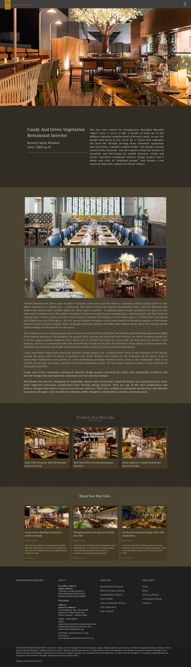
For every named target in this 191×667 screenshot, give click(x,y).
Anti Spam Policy (152, 598)
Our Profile (106, 598)
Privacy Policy (150, 594)
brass (34, 310)
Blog (145, 590)
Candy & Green (107, 133)
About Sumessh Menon (113, 602)
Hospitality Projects (111, 594)
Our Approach (108, 607)
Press (145, 586)
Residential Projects (111, 586)
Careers (146, 602)
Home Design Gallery (112, 590)
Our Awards (107, 611)
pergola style (81, 336)
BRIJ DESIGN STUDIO (33, 661)
